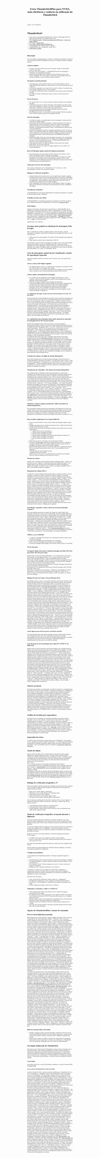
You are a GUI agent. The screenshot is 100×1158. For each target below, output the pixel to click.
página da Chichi (64, 202)
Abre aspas (53, 727)
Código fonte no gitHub (35, 48)
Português (61, 216)
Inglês (33, 219)
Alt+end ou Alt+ (33, 442)
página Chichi (32, 1066)
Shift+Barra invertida (47, 338)
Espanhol (64, 217)
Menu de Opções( (32, 914)
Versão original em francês (64, 214)
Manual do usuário (37, 40)
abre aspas (29, 397)
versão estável (40, 42)
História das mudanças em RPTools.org (53, 40)
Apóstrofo (32, 394)
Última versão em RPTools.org (44, 44)
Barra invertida (41, 767)
